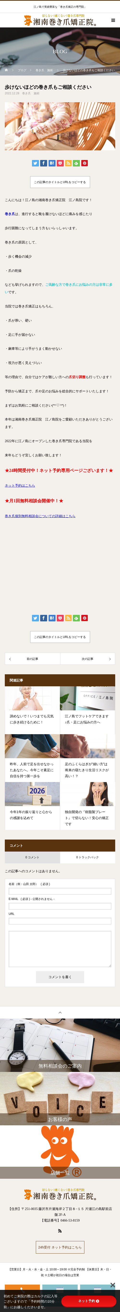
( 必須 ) (29, 884)
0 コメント (32, 857)
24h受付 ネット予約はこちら (60, 1247)
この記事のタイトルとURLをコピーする (60, 182)
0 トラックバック (87, 857)
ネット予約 (88, 1301)
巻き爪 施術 (30, 93)
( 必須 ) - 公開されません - (32, 899)
